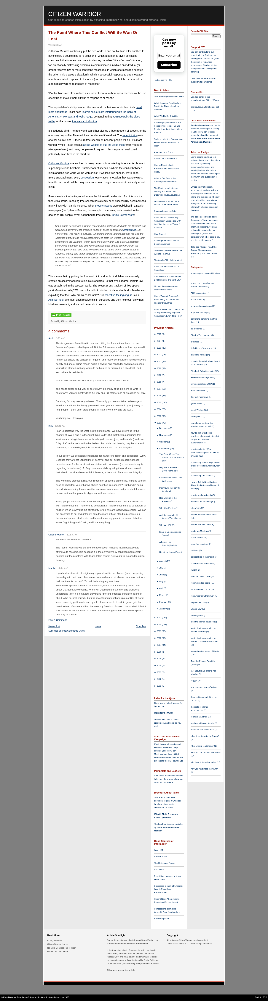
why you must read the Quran (204, 769)
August (162, 561)
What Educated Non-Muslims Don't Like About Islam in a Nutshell (167, 106)
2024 (159, 341)
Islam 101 (158, 850)
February (163, 602)
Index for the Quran (163, 713)
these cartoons (103, 205)
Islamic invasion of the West (203, 515)
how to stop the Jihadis (202, 475)
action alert (196, 299)
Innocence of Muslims (84, 121)
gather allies (196, 403)
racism (194, 570)
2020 (159, 368)
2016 (159, 396)
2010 (159, 624)
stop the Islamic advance (202, 622)
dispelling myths (198, 355)
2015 (159, 402)
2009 (159, 631)
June (161, 575)
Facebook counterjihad (201, 377)
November (164, 435)
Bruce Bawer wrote (123, 214)
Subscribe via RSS (163, 80)
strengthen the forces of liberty (205, 651)
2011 (159, 618)
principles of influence (201, 563)
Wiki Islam (159, 869)
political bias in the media (203, 557)
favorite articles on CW (201, 384)
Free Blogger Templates (15, 997)
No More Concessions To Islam (61, 948)
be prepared (196, 329)
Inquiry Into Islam (55, 940)
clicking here (196, 58)
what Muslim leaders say (202, 746)
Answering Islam (161, 919)
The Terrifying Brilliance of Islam (169, 96)
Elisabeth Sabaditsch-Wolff (203, 371)
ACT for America (199, 293)
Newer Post (54, 626)
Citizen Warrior (74, 14)
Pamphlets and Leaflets (165, 211)
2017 (159, 389)
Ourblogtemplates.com (52, 997)
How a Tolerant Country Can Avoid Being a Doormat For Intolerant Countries (167, 299)
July (161, 568)
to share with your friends (203, 723)
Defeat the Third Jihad (57, 951)
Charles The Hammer (201, 335)
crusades (195, 342)
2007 (159, 645)
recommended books (201, 583)
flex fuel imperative (200, 397)
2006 (159, 652)
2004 (159, 665)
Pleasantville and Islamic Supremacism (128, 943)
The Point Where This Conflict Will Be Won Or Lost (171, 457)
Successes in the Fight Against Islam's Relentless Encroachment (168, 889)
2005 (159, 658)
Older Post (141, 626)
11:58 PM (72, 534)
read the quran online (201, 576)
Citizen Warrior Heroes (57, 944)
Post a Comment (57, 620)
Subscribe (169, 65)
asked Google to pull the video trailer (104, 144)
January (163, 609)
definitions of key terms (202, 348)
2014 (159, 409)
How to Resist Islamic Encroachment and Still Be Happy (166, 168)
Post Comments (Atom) (73, 631)
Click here (168, 782)
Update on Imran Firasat (170, 552)
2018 (159, 382)
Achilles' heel (55, 299)
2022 (159, 354)
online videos (197, 537)
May (161, 581)
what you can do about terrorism (206, 752)
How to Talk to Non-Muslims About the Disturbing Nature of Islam (205, 485)
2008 (159, 638)
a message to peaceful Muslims (205, 273)
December (164, 428)
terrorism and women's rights (204, 687)
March (162, 595)
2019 (159, 375)
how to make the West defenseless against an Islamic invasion (205, 452)
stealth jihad (196, 615)
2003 (159, 672)
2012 (159, 423)
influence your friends (201, 501)
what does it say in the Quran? (205, 736)
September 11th (198, 602)
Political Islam (160, 856)
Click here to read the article (121, 970)
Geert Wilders (197, 410)
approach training (199, 312)
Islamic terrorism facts (201, 524)
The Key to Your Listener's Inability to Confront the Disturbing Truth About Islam (167, 191)
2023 (159, 348)
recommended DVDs (201, 589)
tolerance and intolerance (203, 729)
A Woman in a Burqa (163, 152)
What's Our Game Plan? (165, 158)
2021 (159, 361)
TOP (265, 997)
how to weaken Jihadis (201, 495)
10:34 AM (60, 426)
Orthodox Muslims (58, 163)
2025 (159, 334)
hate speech (197, 416)
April (161, 588)
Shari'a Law (196, 609)
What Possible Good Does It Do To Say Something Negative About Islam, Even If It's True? (169, 312)
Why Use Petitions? (168, 508)
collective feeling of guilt (118, 295)
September (164, 449)
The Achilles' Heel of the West (168, 260)
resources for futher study (203, 596)
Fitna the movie (198, 390)
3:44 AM (63, 568)
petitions (195, 550)
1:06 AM (60, 338)
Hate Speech (160, 234)
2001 (159, 686)
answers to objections (201, 306)
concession (87, 177)
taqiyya (195, 210)
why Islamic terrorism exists (204, 762)
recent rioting (130, 135)
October (163, 442)
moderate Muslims (199, 531)
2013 (159, 416)
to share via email (199, 717)
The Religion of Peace (164, 863)
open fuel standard (200, 544)
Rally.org (209, 55)
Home (98, 626)
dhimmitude (129, 229)
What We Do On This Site (166, 116)
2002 (159, 679)
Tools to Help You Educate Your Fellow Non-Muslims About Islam (168, 142)
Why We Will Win (167, 525)
